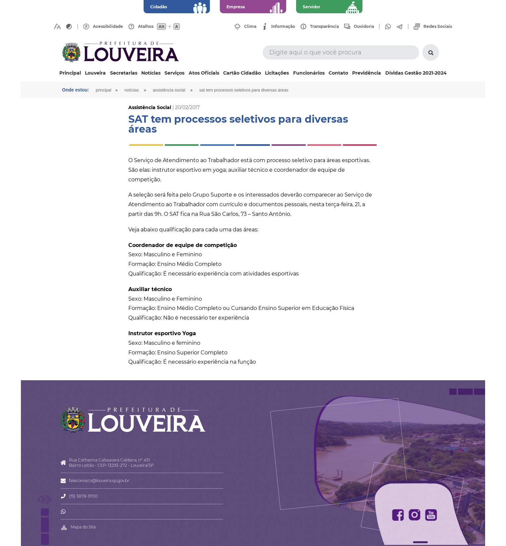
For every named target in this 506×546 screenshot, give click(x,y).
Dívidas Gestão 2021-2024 (416, 73)
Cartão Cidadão (242, 73)
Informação (283, 27)
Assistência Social (169, 90)
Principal (70, 73)
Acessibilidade (108, 27)
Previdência (366, 73)
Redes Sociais (437, 27)
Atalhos (146, 27)
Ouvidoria (364, 27)
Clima (250, 27)
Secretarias (123, 73)
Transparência (324, 27)
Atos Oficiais (204, 73)
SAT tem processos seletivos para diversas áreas (243, 90)
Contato (338, 73)
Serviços (174, 73)
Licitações (277, 73)
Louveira (95, 73)
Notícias (150, 73)
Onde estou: (75, 89)
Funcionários (309, 73)
